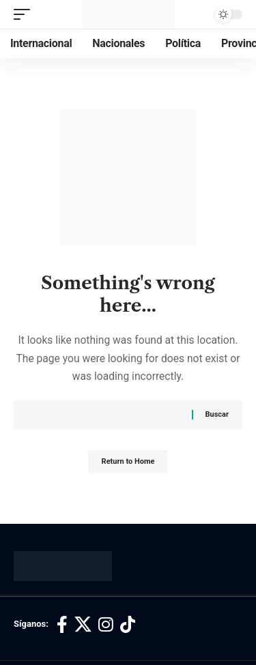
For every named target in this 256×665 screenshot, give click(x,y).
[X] (83, 625)
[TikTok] (128, 625)
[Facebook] (62, 625)
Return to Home (128, 461)
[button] (25, 14)
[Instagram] (106, 625)
